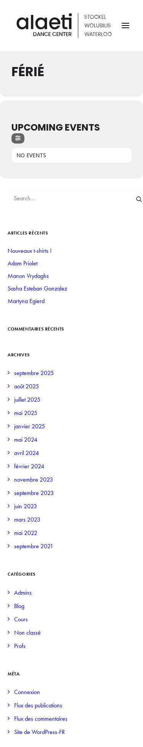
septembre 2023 (34, 493)
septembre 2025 (34, 373)
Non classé (27, 633)
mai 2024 (25, 440)
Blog (19, 606)
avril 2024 (26, 453)
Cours (21, 619)
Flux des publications (38, 705)
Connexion (27, 692)
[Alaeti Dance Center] (64, 25)
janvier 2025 (29, 426)
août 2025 (26, 386)
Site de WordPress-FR (39, 732)
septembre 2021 (33, 546)
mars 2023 (27, 520)
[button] (125, 25)
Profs (20, 646)
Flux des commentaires (40, 719)
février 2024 (29, 466)
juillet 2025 (27, 400)
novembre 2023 (33, 480)
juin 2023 (25, 506)
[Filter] (17, 138)
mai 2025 (25, 413)
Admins (23, 593)
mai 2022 (25, 533)
